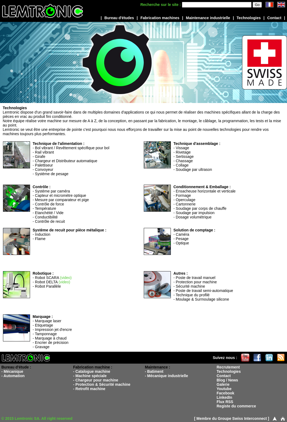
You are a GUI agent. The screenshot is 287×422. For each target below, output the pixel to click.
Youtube (224, 389)
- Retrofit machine (89, 389)
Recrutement (228, 367)
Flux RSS (225, 402)
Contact (274, 18)
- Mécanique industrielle (166, 376)
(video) (66, 277)
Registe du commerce (236, 406)
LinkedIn (224, 397)
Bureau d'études (119, 18)
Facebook (225, 393)
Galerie (223, 384)
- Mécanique (12, 371)
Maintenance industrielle (208, 18)
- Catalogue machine (91, 371)
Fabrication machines (160, 18)
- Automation (13, 376)
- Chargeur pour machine (95, 380)
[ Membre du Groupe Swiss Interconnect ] (231, 418)
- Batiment (154, 371)
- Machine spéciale (90, 376)
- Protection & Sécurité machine (102, 384)
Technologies (249, 18)
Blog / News (227, 380)
